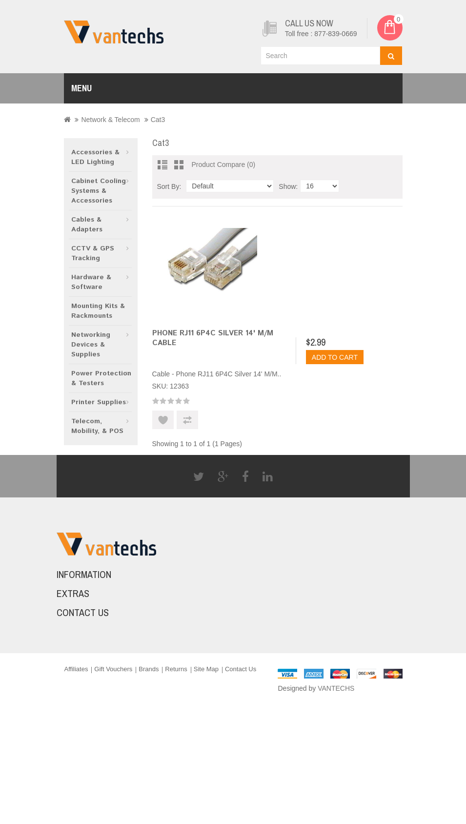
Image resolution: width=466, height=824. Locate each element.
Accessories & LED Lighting (95, 157)
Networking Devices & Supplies (90, 344)
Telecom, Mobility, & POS (97, 426)
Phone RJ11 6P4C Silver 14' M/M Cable (212, 338)
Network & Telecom (110, 120)
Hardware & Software (91, 282)
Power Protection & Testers (101, 378)
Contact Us (240, 669)
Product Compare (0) (224, 164)
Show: (288, 186)
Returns (176, 669)
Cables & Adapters (86, 224)
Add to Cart (335, 357)
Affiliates (76, 669)
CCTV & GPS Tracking (92, 253)
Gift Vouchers (113, 669)
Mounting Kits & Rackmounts (98, 311)
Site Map (206, 669)
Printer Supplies (98, 402)
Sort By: (169, 186)
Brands (149, 669)
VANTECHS (336, 688)
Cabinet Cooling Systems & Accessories (98, 191)
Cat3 (158, 120)
